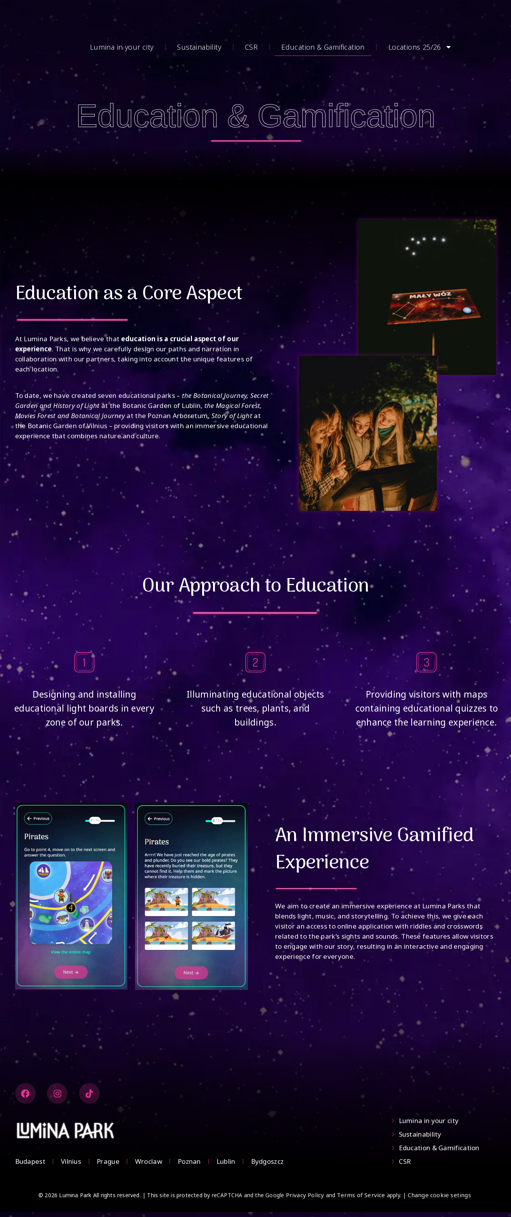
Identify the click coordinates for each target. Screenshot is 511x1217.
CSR (251, 47)
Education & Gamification (323, 47)
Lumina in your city (122, 47)
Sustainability (199, 47)
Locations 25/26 (420, 47)
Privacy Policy (305, 1200)
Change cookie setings (439, 1200)
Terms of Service (361, 1200)
